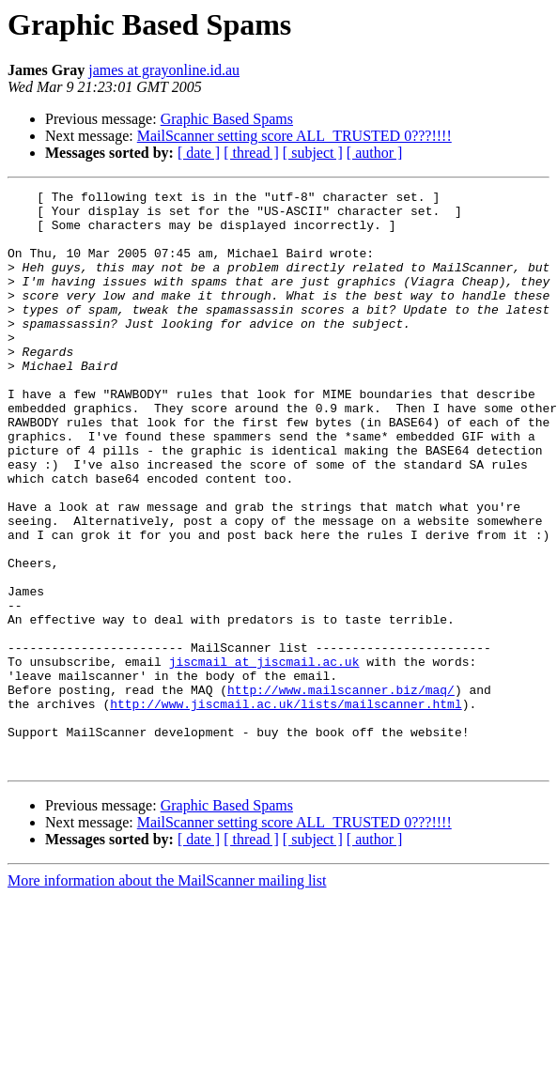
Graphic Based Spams (227, 119)
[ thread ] (251, 153)
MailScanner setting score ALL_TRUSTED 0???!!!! (294, 136)
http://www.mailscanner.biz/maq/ (341, 790)
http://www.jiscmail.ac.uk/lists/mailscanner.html (285, 807)
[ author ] (375, 153)
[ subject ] (313, 153)
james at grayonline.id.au (164, 70)
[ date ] (199, 153)
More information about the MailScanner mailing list (167, 996)
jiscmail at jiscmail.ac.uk (264, 756)
